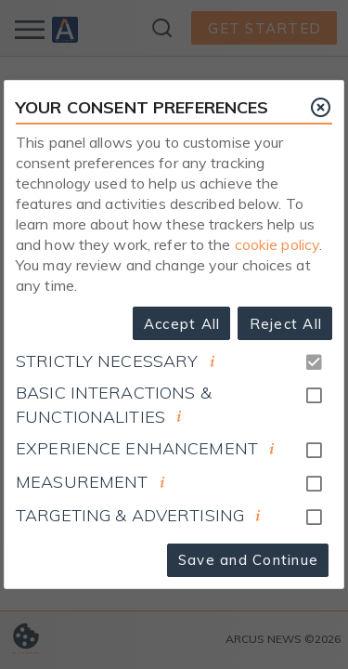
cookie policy (277, 244)
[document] (212, 361)
